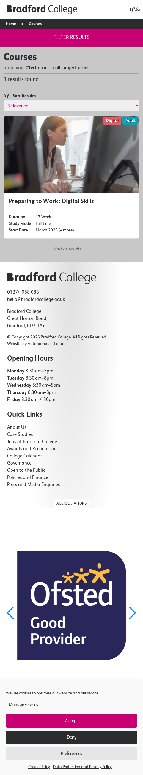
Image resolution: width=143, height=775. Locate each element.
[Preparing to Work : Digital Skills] (71, 177)
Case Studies (20, 434)
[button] (132, 613)
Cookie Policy (39, 767)
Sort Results (20, 96)
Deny (71, 737)
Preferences (71, 753)
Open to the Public (26, 470)
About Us (16, 427)
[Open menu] (133, 9)
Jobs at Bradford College (32, 442)
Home (11, 24)
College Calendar (24, 456)
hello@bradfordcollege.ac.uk (36, 299)
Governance (19, 463)
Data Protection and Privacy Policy (82, 767)
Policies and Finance (27, 477)
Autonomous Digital (46, 344)
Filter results (72, 37)
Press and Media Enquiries (33, 484)
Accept (71, 721)
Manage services (23, 705)
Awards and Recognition (32, 449)
